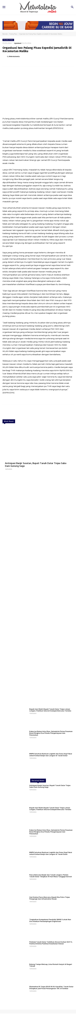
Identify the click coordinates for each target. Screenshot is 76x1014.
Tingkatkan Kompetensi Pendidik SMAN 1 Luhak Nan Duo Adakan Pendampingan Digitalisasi (50, 954)
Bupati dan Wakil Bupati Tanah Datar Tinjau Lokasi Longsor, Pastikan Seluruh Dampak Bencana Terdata (50, 743)
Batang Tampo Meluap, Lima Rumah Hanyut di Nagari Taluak (50, 999)
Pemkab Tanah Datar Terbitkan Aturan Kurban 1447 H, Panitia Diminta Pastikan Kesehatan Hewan (50, 976)
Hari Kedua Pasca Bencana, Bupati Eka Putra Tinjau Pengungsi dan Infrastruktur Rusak (49, 932)
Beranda (5, 34)
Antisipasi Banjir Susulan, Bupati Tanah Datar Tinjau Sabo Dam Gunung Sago (35, 464)
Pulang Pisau (13, 34)
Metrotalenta (14, 56)
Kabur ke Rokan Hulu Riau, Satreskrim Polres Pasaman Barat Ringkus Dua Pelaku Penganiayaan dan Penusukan (51, 767)
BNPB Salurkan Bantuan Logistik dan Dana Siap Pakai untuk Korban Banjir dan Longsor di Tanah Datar (50, 788)
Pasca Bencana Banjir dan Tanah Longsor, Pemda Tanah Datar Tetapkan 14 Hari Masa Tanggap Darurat (50, 909)
